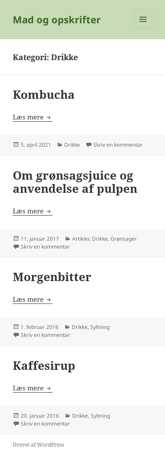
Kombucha (44, 94)
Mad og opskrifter (57, 19)
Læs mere (32, 116)
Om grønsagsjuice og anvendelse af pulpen (75, 181)
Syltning (100, 327)
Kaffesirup (44, 365)
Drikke (72, 144)
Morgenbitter (52, 277)
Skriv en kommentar (118, 144)
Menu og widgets (143, 28)
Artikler (80, 238)
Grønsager (123, 238)
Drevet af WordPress (38, 444)
